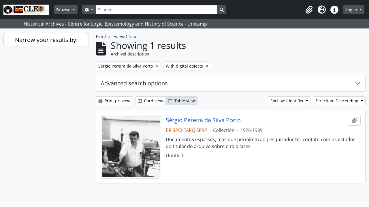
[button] (309, 9)
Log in (352, 9)
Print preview (114, 100)
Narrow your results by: (46, 40)
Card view (150, 100)
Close (132, 36)
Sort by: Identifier (287, 100)
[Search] (156, 9)
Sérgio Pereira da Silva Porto (203, 120)
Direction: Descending (337, 100)
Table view (181, 100)
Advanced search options (134, 83)
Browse (63, 9)
